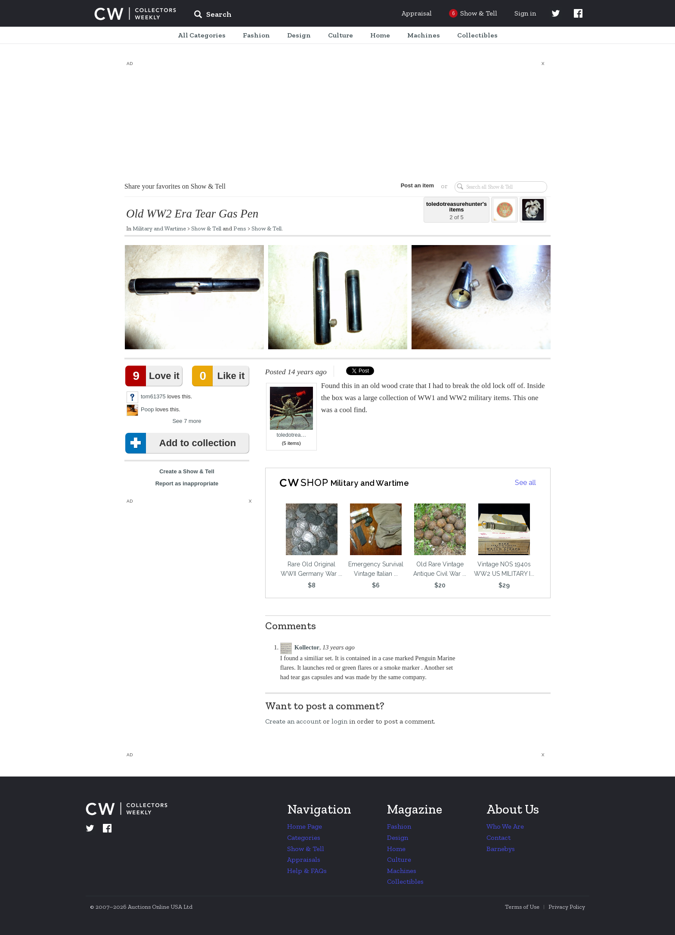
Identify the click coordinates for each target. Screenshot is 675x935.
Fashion (399, 826)
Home (396, 849)
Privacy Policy (566, 906)
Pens (239, 228)
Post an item (416, 185)
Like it (220, 376)
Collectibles (405, 881)
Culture (399, 859)
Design (397, 837)
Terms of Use (522, 906)
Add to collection (182, 443)
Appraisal (417, 13)
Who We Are (505, 826)
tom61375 (153, 396)
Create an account (293, 721)
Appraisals (303, 859)
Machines (401, 871)
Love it (154, 376)
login (339, 721)
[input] (275, 15)
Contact (498, 837)
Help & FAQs (307, 871)
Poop (147, 409)
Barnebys (500, 849)
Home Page (304, 826)
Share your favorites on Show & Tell (175, 186)
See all (525, 482)
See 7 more (186, 421)
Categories (303, 837)
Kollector (306, 647)
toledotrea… (291, 412)
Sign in (525, 13)
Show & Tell (206, 228)
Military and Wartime (159, 228)
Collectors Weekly (135, 13)
